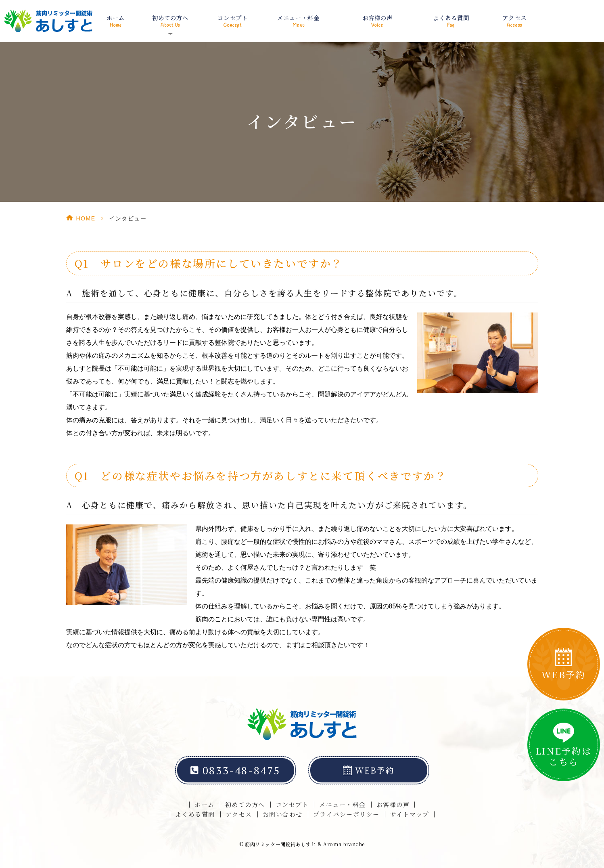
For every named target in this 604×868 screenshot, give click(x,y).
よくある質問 (450, 20)
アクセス (514, 20)
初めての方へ (245, 804)
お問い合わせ (283, 814)
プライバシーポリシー (346, 814)
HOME (86, 218)
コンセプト (233, 20)
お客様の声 (377, 20)
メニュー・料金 (298, 20)
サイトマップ (409, 814)
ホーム (116, 20)
